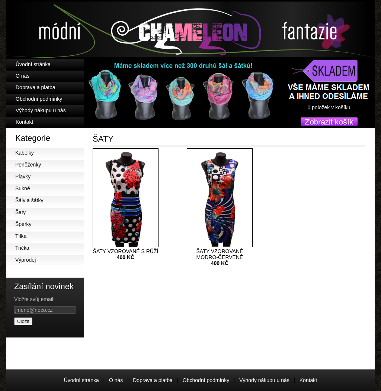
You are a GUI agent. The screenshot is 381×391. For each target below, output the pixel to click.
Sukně (22, 188)
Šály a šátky (29, 200)
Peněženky (28, 165)
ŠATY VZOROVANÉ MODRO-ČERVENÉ (220, 254)
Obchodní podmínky (39, 99)
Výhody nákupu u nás (41, 110)
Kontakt (24, 122)
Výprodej (25, 260)
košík (329, 114)
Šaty (20, 212)
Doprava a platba (35, 87)
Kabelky (24, 153)
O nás (22, 76)
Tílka (20, 236)
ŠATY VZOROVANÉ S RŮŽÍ (126, 251)
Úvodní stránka (33, 64)
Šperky (23, 224)
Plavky (23, 177)
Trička (22, 248)
